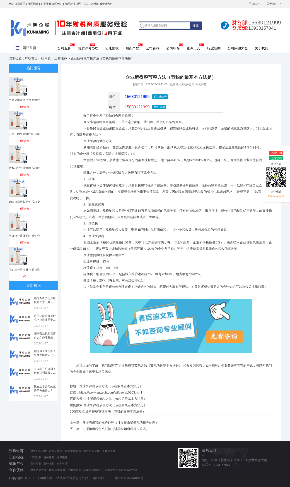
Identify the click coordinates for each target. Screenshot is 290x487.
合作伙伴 (16, 470)
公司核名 (173, 48)
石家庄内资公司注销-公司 (24, 134)
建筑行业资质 (38, 451)
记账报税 (112, 48)
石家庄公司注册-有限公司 (24, 269)
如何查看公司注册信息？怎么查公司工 (45, 302)
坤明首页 (31, 58)
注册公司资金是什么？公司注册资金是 (45, 319)
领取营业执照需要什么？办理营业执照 (45, 337)
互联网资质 (109, 451)
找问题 (46, 58)
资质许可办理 (88, 48)
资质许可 (16, 451)
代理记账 (35, 457)
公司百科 (153, 48)
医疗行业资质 (91, 451)
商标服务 (35, 463)
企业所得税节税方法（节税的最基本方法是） (115, 399)
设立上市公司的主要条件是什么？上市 (45, 390)
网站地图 (99, 478)
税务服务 (49, 457)
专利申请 (62, 463)
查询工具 (193, 48)
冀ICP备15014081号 (129, 478)
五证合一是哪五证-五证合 (24, 235)
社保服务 (62, 457)
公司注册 (276, 153)
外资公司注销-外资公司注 (24, 100)
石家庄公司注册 (92, 470)
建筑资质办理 (38, 470)
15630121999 (136, 107)
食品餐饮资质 (73, 451)
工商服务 (60, 58)
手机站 (253, 3)
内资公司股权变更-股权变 (24, 201)
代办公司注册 (17, 3)
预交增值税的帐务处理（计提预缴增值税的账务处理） (120, 422)
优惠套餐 (276, 158)
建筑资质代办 (57, 470)
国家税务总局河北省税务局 (121, 470)
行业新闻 (214, 48)
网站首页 (29, 48)
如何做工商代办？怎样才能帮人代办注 (45, 355)
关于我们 (272, 3)
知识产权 (132, 48)
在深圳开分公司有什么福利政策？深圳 (45, 372)
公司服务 (64, 48)
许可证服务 (56, 451)
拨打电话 (159, 107)
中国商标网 (74, 470)
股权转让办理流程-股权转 (24, 167)
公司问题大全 (237, 48)
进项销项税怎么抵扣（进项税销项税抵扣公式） (115, 429)
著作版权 (49, 463)
